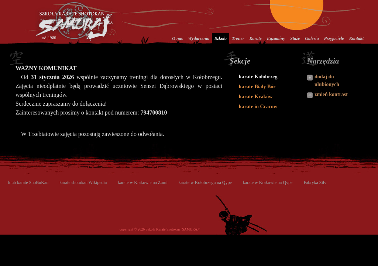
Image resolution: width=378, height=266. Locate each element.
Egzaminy (276, 38)
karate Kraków (255, 96)
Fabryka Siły (314, 182)
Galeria (312, 38)
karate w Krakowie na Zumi (143, 182)
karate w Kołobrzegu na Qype (205, 182)
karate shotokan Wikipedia (83, 182)
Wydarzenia (198, 38)
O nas (177, 38)
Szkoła (220, 38)
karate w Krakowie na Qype (268, 182)
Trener (238, 38)
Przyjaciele (334, 38)
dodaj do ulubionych (327, 80)
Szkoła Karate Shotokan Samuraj (75, 21)
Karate (256, 38)
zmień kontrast (331, 94)
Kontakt (356, 38)
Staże (295, 38)
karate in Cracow (258, 106)
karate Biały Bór (257, 86)
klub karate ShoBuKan (28, 182)
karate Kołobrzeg (258, 76)
